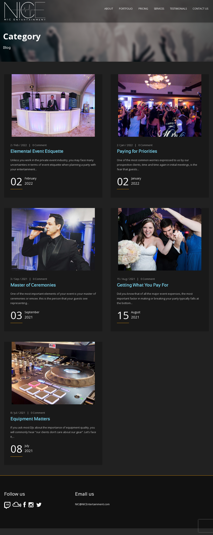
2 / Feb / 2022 (18, 145)
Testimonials (178, 8)
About (108, 8)
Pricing (143, 8)
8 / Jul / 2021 (17, 413)
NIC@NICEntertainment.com (92, 504)
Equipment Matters (30, 419)
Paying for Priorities (137, 152)
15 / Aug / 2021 (126, 279)
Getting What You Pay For (142, 285)
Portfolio (126, 8)
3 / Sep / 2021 (18, 279)
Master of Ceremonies (33, 285)
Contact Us (200, 8)
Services (159, 8)
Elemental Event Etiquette (36, 152)
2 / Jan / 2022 (125, 145)
